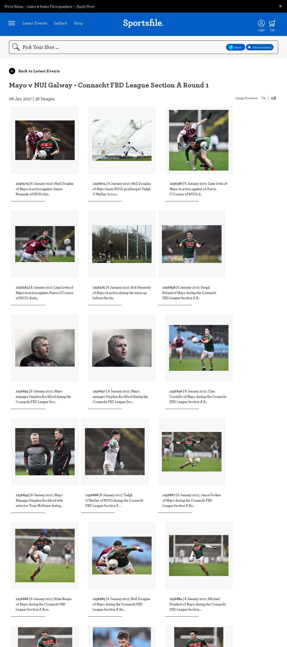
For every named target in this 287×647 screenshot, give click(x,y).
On (263, 99)
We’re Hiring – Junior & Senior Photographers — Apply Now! (49, 6)
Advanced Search (259, 48)
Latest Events (35, 23)
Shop (79, 23)
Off (273, 99)
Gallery (61, 23)
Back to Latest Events (34, 72)
